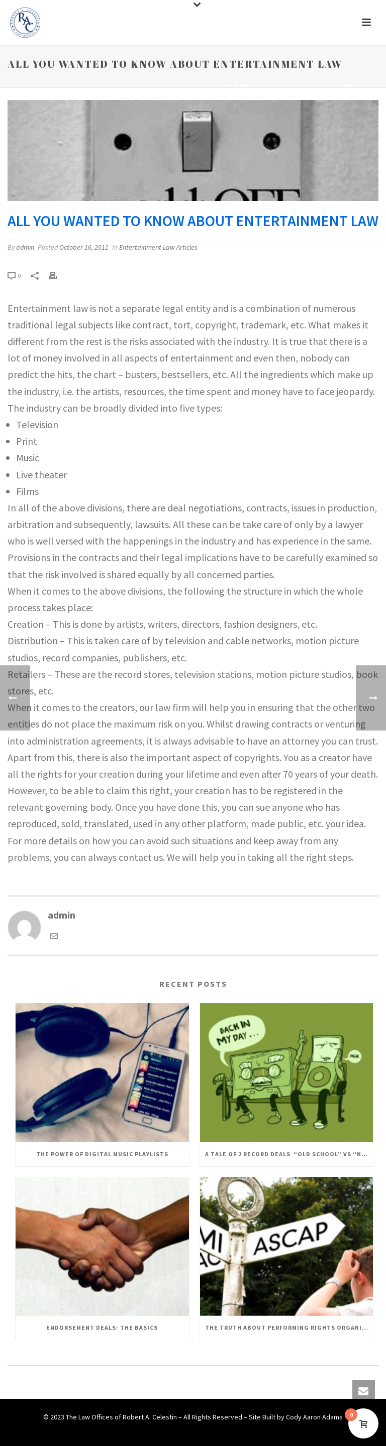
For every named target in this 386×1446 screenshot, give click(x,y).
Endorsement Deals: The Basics (102, 1327)
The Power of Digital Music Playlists (102, 1154)
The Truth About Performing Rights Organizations (289, 1327)
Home (101, 85)
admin (25, 247)
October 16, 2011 (84, 247)
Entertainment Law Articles (160, 85)
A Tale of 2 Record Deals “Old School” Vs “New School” (289, 1154)
